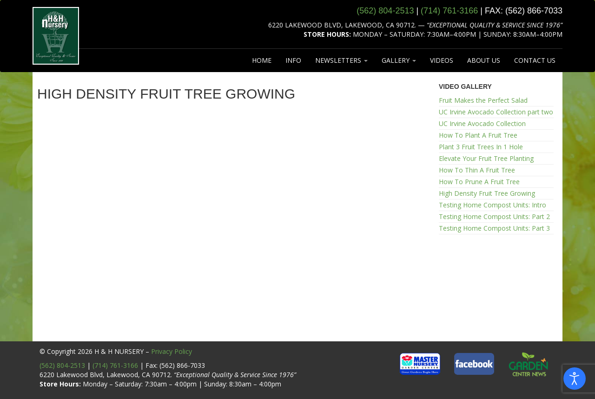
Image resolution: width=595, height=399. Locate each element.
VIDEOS (441, 60)
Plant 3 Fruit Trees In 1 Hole (481, 146)
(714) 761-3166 (115, 365)
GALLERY (399, 60)
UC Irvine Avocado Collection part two (496, 111)
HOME (261, 60)
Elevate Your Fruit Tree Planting (486, 158)
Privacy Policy (171, 351)
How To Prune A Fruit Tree (479, 181)
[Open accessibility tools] (574, 378)
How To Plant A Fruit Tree (478, 135)
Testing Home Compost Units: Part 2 (494, 216)
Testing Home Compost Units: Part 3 (494, 228)
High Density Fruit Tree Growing (487, 193)
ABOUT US (483, 60)
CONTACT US (534, 60)
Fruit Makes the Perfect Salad (483, 100)
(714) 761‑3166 (449, 10)
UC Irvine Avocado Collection (482, 123)
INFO (293, 60)
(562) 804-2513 (62, 365)
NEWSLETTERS (341, 60)
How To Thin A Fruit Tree (477, 170)
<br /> (231, 226)
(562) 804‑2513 (385, 10)
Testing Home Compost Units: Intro (492, 204)
